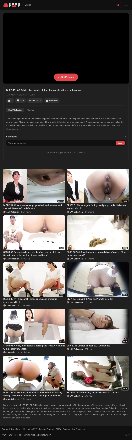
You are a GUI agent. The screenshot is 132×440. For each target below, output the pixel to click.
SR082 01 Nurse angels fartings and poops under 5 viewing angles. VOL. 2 (96, 207)
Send (120, 143)
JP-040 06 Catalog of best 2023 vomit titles (88, 345)
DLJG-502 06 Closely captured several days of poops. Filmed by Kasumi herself (97, 254)
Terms (5, 429)
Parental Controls (46, 429)
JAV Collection (15, 110)
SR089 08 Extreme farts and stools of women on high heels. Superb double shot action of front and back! (33, 254)
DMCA (58, 429)
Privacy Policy (15, 429)
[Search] (118, 5)
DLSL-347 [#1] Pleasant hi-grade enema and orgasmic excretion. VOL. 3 (30, 300)
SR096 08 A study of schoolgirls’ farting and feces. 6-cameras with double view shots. (34, 347)
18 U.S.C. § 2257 (30, 429)
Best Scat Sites (78, 429)
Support (66, 429)
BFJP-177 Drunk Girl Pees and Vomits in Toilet (90, 299)
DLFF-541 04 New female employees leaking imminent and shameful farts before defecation (32, 207)
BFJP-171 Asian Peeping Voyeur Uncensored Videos (93, 392)
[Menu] (126, 5)
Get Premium (66, 77)
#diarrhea (30, 110)
